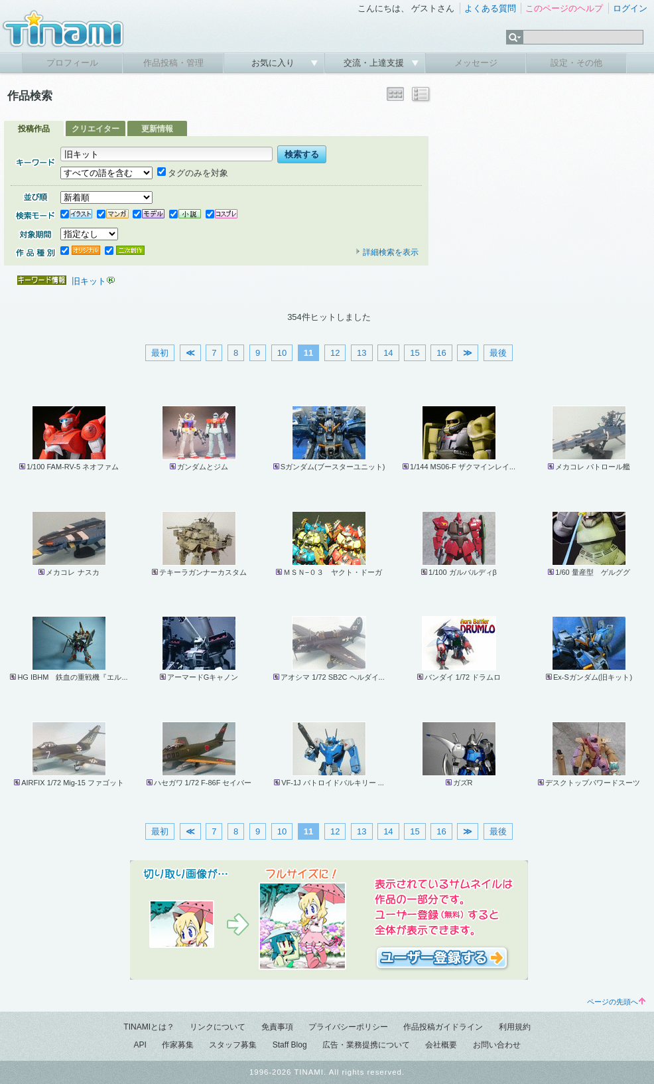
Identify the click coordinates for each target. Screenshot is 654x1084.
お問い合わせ (497, 1044)
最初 (159, 353)
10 (282, 353)
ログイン (630, 8)
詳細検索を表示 (387, 252)
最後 (498, 353)
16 (441, 353)
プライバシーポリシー (348, 1027)
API (139, 1044)
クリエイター (95, 128)
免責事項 (277, 1027)
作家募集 (178, 1044)
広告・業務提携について (366, 1044)
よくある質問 (490, 8)
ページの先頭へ (616, 1002)
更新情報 (157, 128)
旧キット (89, 281)
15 (414, 353)
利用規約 (515, 1027)
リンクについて (217, 1027)
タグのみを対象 (192, 173)
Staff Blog (290, 1044)
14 (388, 353)
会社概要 (441, 1044)
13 (361, 353)
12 (335, 353)
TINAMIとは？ (148, 1027)
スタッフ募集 (233, 1044)
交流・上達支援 (375, 63)
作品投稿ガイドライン (443, 1027)
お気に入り (274, 63)
